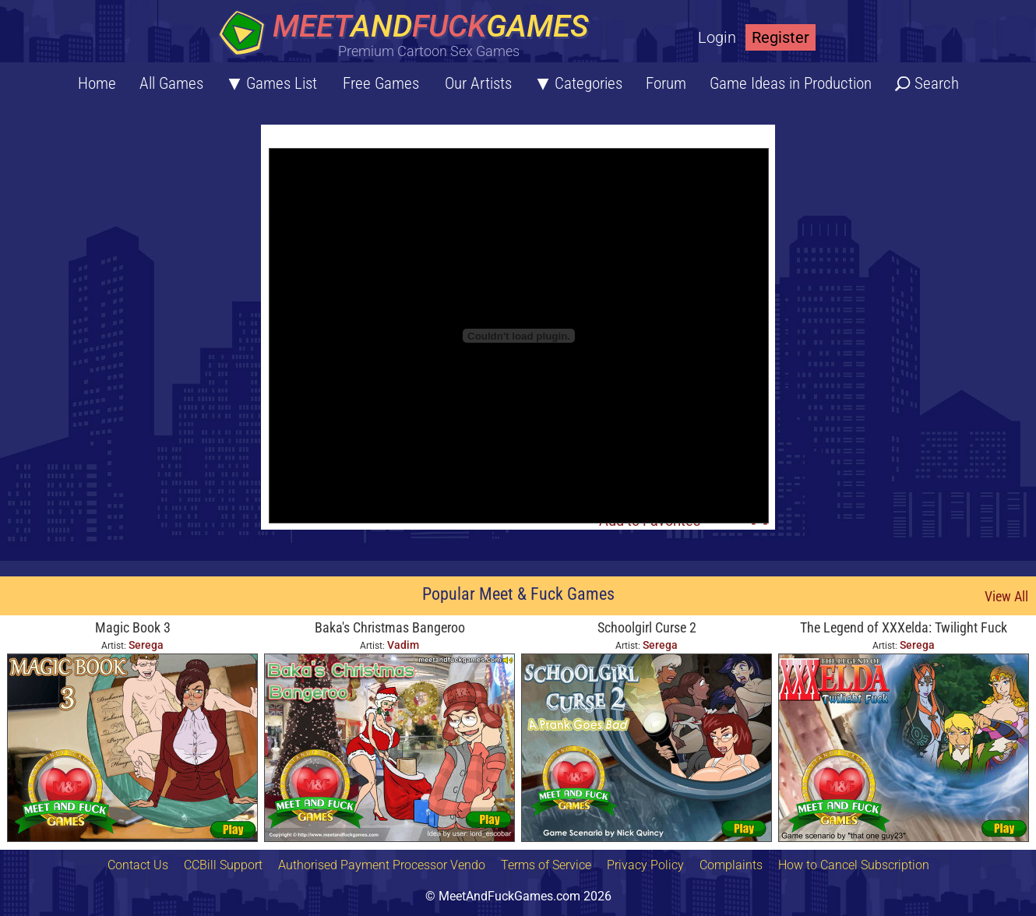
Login (717, 37)
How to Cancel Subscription (853, 865)
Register (780, 37)
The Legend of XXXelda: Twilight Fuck (903, 627)
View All (1006, 596)
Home (97, 83)
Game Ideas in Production (791, 83)
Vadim (403, 645)
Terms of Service (546, 865)
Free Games (381, 83)
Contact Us (137, 865)
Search (936, 83)
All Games (171, 83)
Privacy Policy (645, 865)
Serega (146, 645)
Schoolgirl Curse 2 (646, 627)
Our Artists (478, 83)
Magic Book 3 (133, 627)
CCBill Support (223, 865)
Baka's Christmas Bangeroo (390, 627)
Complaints (731, 865)
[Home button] (409, 34)
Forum (666, 83)
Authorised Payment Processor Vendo (381, 865)
